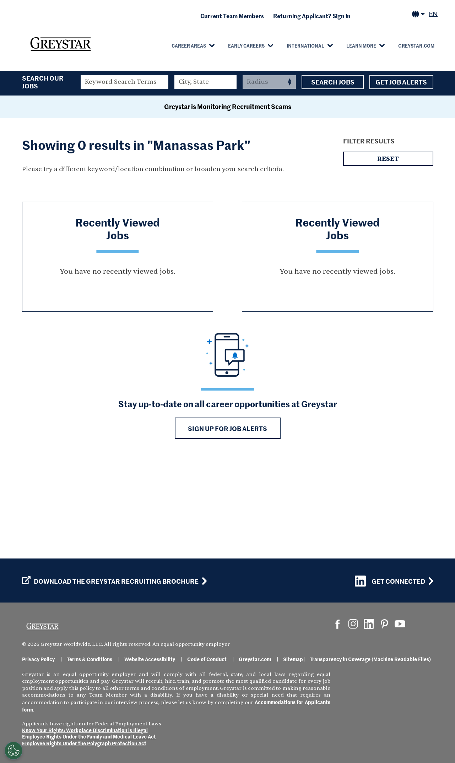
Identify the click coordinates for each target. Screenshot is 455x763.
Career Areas (189, 45)
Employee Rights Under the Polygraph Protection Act (84, 743)
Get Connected (390, 581)
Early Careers (246, 45)
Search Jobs (333, 82)
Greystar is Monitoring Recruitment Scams (227, 200)
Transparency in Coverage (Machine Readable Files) (370, 659)
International (305, 45)
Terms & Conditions (89, 659)
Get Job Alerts (401, 82)
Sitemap (293, 659)
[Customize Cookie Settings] (13, 750)
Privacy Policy (38, 659)
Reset (388, 252)
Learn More (361, 45)
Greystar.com (416, 45)
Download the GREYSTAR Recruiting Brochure (110, 581)
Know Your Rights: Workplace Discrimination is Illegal (85, 730)
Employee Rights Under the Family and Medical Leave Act (89, 736)
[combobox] (205, 82)
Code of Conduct (207, 659)
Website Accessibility (149, 659)
